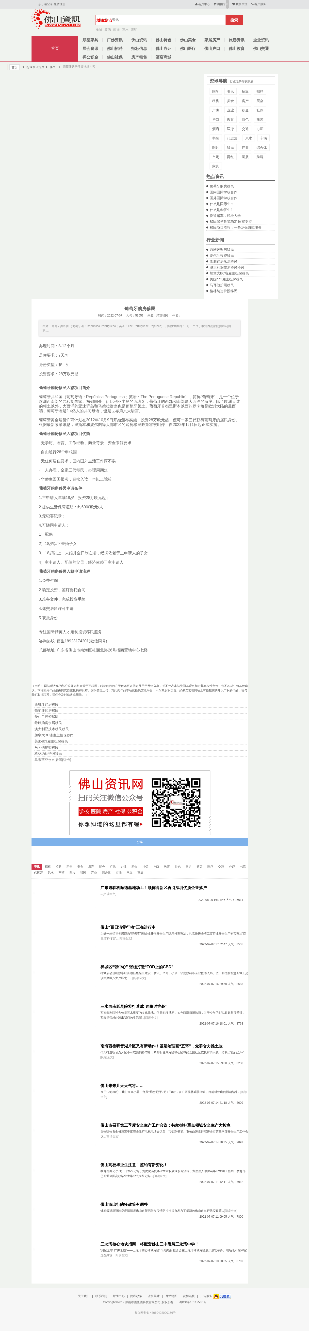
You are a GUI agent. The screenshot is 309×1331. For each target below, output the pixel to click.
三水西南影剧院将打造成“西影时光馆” (133, 1006)
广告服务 (206, 1296)
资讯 (230, 91)
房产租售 (139, 57)
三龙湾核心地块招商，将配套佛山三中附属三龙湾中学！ (149, 1244)
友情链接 (189, 1296)
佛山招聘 (115, 48)
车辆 (263, 138)
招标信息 (139, 48)
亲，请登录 (45, 4)
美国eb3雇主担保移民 (226, 279)
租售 (215, 101)
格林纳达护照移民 (223, 291)
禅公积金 (90, 57)
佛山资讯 (139, 40)
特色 (245, 119)
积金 (245, 110)
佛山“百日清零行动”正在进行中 (128, 927)
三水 (125, 29)
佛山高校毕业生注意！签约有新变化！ (133, 1165)
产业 (245, 148)
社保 (260, 110)
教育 (230, 119)
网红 (230, 157)
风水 (248, 138)
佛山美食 (188, 40)
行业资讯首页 (33, 67)
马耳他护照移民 (222, 285)
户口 (215, 119)
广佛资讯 (115, 40)
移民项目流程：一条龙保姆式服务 (235, 227)
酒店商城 (163, 57)
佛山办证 (163, 48)
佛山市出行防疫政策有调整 (124, 1204)
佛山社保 (115, 57)
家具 (215, 166)
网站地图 (171, 1296)
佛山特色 (163, 40)
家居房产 (212, 40)
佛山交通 (261, 48)
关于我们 (84, 1296)
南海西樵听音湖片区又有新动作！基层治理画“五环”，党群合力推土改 (161, 1046)
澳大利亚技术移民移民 (227, 267)
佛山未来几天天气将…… (122, 1086)
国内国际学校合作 (223, 192)
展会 (260, 101)
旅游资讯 (236, 40)
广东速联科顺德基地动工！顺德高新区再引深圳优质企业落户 (153, 888)
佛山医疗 (188, 48)
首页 (55, 48)
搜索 (234, 20)
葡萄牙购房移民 (222, 186)
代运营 (232, 138)
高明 (134, 29)
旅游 (260, 119)
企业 (230, 110)
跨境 (260, 157)
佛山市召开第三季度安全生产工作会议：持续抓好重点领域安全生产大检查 (165, 1125)
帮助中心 (119, 1296)
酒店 (215, 129)
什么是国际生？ (222, 204)
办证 (260, 129)
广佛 (215, 110)
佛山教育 (236, 48)
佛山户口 (212, 48)
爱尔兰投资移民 (222, 255)
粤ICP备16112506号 (192, 1302)
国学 (215, 91)
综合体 (262, 148)
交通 (245, 129)
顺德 (107, 29)
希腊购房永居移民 (223, 261)
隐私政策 (136, 1296)
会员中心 (202, 4)
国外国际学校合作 (223, 198)
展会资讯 (90, 48)
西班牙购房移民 (222, 250)
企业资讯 (261, 40)
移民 (51, 67)
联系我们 (101, 1296)
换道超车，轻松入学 (225, 216)
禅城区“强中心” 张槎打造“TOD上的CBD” (137, 967)
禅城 (99, 29)
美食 (230, 101)
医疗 (230, 129)
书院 (215, 138)
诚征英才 (154, 1296)
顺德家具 (90, 40)
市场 (215, 157)
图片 (215, 148)
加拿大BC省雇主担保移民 (229, 273)
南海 (116, 29)
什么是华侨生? (221, 210)
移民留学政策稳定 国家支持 (231, 222)
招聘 (260, 91)
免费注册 (59, 4)
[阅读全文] (109, 894)
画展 (245, 157)
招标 (245, 91)
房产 (245, 101)
